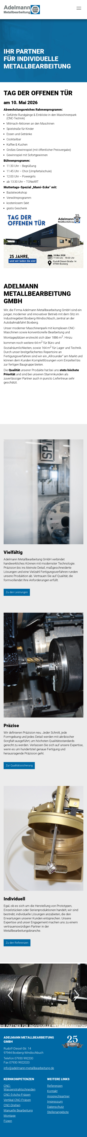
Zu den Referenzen (17, 942)
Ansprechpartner (58, 1096)
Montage (10, 1115)
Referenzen (55, 1086)
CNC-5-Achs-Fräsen (17, 1094)
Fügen (8, 1121)
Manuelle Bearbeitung (18, 1110)
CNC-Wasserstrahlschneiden (19, 1087)
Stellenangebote (58, 1112)
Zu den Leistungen (17, 592)
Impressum (55, 1101)
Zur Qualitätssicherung (19, 765)
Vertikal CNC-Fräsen (17, 1100)
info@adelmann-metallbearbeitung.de (29, 1068)
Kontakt (52, 1091)
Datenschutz (55, 1107)
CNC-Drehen (12, 1105)
